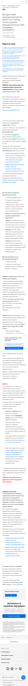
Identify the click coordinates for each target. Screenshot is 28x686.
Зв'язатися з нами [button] (14, 662)
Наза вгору (13, 641)
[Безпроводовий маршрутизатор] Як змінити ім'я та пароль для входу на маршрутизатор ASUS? (13, 61)
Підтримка (11, 5)
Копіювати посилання (10, 37)
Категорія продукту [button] (14, 651)
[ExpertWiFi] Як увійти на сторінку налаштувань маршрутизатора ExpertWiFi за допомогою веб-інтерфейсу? (13, 70)
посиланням (19, 584)
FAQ (5, 143)
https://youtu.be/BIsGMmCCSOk (11, 110)
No (14, 595)
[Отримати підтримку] (14, 616)
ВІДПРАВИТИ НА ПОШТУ (9, 35)
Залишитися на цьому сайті (14, 344)
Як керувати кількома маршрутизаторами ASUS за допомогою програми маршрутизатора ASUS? (13, 48)
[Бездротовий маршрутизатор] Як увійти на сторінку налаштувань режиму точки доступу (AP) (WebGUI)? (13, 65)
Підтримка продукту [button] (14, 659)
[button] (2, 1)
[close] (24, 335)
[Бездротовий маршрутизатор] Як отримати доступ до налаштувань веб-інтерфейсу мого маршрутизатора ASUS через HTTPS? (14, 57)
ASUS (4, 5)
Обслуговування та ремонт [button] (14, 655)
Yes (8, 595)
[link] (14, 1)
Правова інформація (7, 682)
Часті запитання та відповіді (11, 6)
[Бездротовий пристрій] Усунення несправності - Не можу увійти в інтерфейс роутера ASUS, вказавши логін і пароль (13, 52)
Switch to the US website (14, 348)
